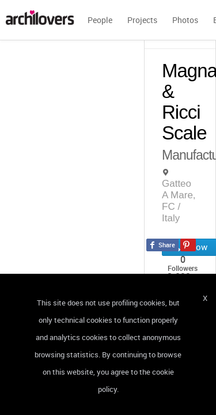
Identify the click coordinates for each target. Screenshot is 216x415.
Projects (142, 19)
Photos (185, 19)
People (100, 19)
